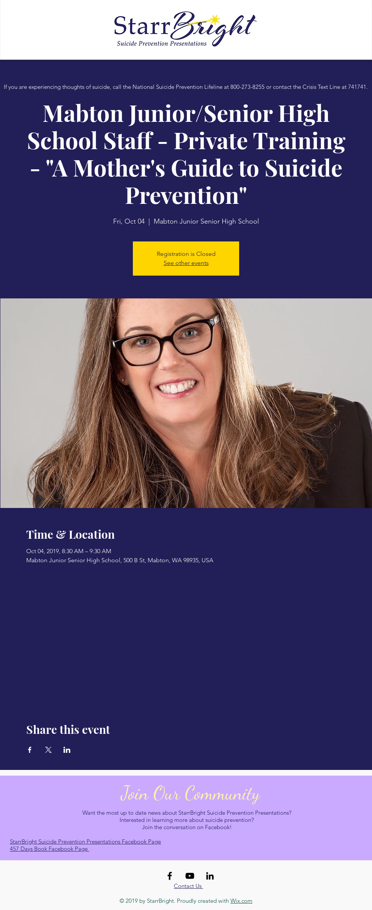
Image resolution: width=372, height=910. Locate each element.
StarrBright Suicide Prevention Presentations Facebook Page (85, 841)
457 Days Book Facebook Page (49, 848)
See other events (186, 263)
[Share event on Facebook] (29, 750)
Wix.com (241, 900)
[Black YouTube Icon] (189, 876)
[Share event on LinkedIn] (67, 750)
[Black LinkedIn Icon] (210, 876)
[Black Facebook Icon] (169, 876)
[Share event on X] (48, 750)
